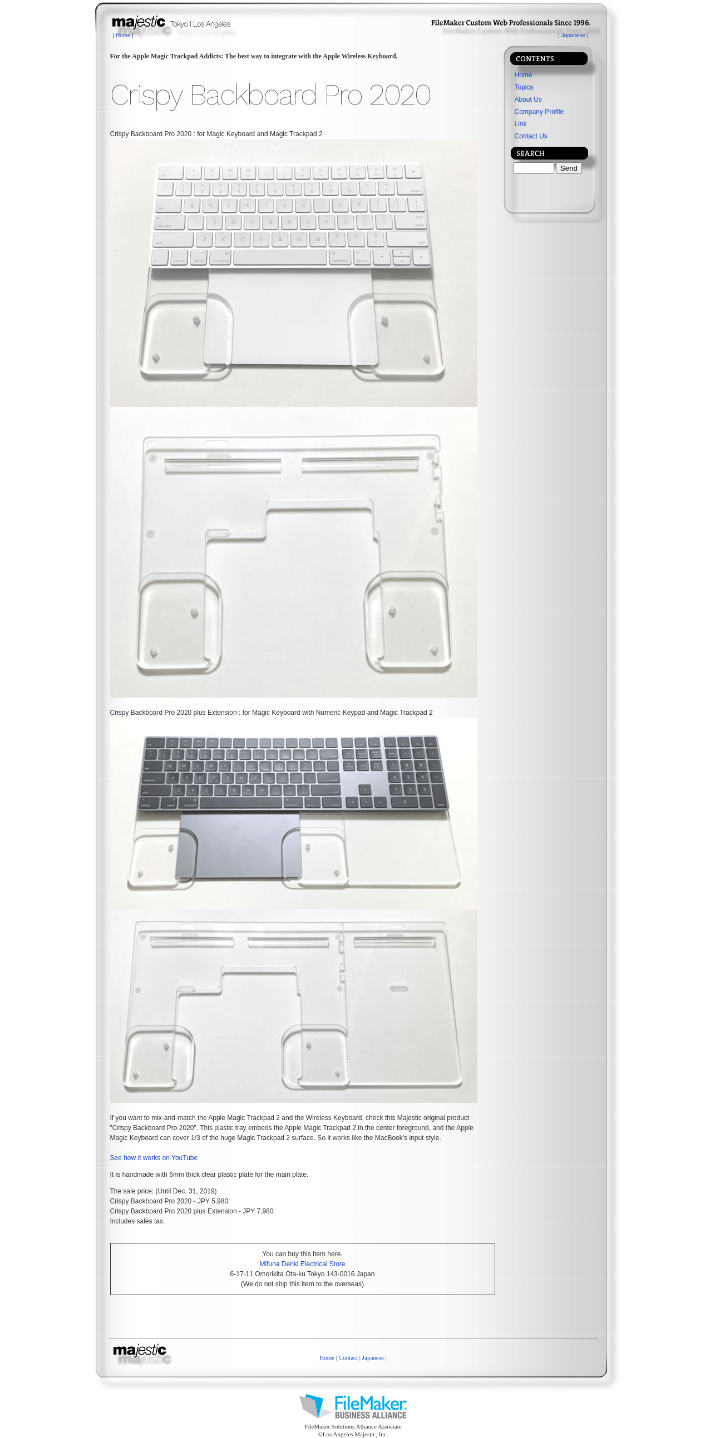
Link (521, 124)
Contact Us (531, 136)
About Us (528, 99)
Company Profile (539, 112)
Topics (524, 87)
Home (123, 35)
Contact (348, 1357)
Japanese (573, 35)
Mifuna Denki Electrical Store (302, 1264)
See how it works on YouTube (154, 1158)
